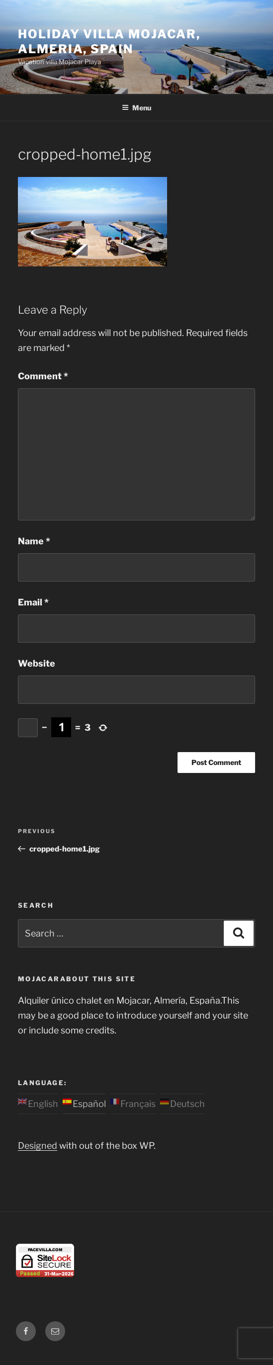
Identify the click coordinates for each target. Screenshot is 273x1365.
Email (33, 602)
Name (34, 541)
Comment (43, 376)
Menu (136, 107)
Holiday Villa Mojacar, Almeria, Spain (109, 41)
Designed (37, 1145)
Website (36, 663)
